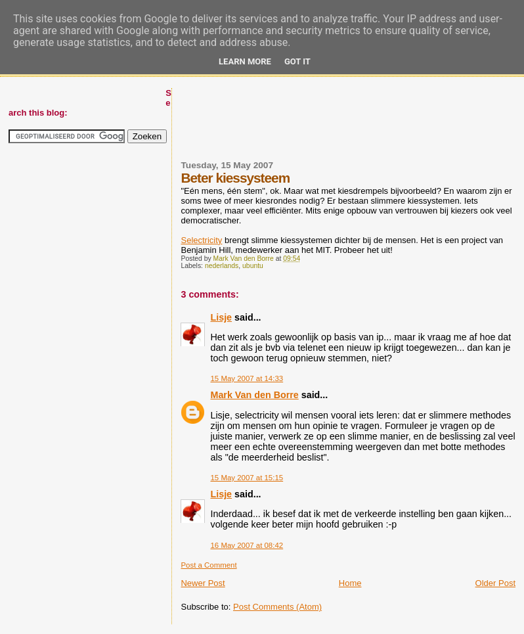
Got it (297, 61)
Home (350, 583)
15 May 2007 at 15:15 (246, 478)
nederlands (221, 265)
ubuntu (252, 265)
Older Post (495, 583)
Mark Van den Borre (254, 395)
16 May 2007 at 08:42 (246, 545)
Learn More (245, 61)
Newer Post (203, 583)
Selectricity (201, 240)
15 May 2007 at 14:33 (246, 378)
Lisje (221, 317)
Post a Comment (208, 565)
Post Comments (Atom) (277, 607)
